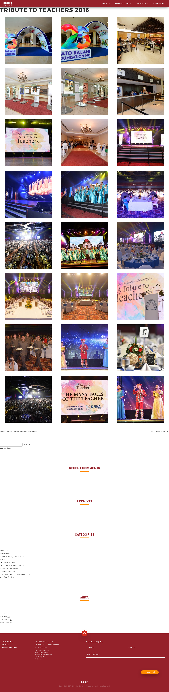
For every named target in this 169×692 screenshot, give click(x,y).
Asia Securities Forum (160, 432)
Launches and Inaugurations (12, 565)
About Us (4, 551)
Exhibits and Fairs (7, 562)
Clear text (27, 445)
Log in (2, 613)
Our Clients (142, 3)
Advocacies (5, 554)
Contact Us (159, 3)
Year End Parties (7, 577)
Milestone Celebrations (9, 568)
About (105, 3)
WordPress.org (6, 622)
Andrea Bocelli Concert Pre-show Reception (18, 432)
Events (3, 559)
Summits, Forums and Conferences (15, 574)
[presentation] (104, 665)
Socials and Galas (7, 571)
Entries (5, 616)
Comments (6, 619)
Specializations (122, 3)
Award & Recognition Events (12, 556)
